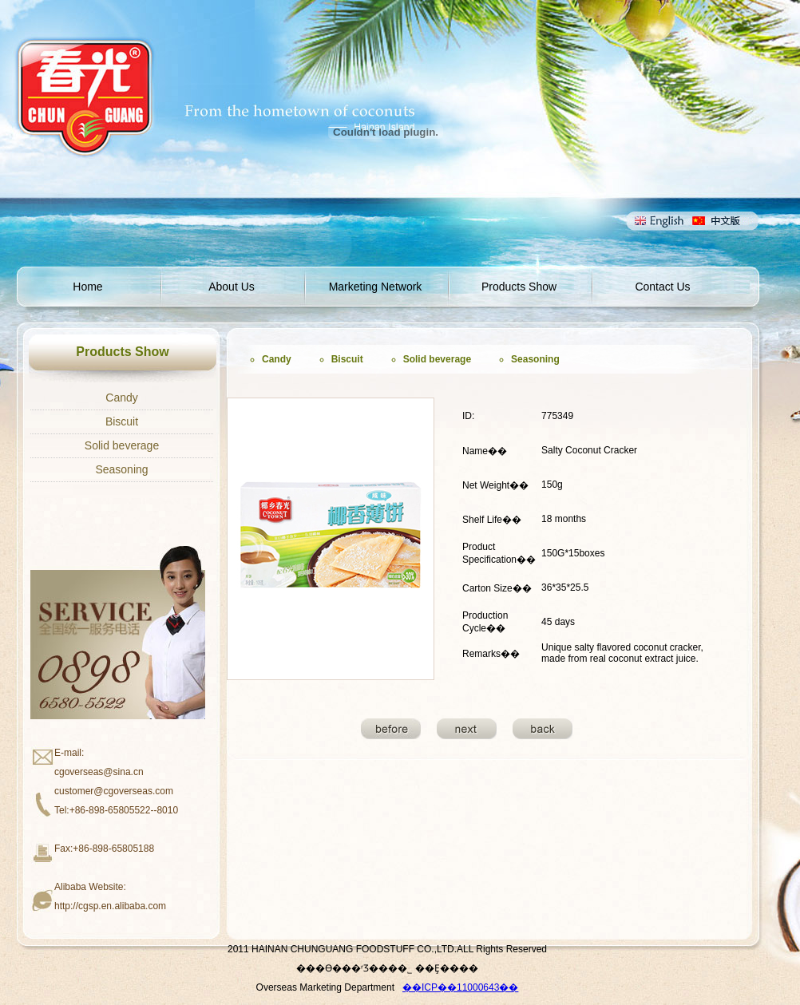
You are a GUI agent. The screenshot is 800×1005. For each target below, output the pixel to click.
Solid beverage (122, 445)
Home (87, 286)
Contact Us (662, 286)
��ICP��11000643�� (460, 987)
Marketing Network (375, 286)
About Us (231, 286)
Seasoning (121, 469)
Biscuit (121, 421)
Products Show (518, 286)
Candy (121, 397)
